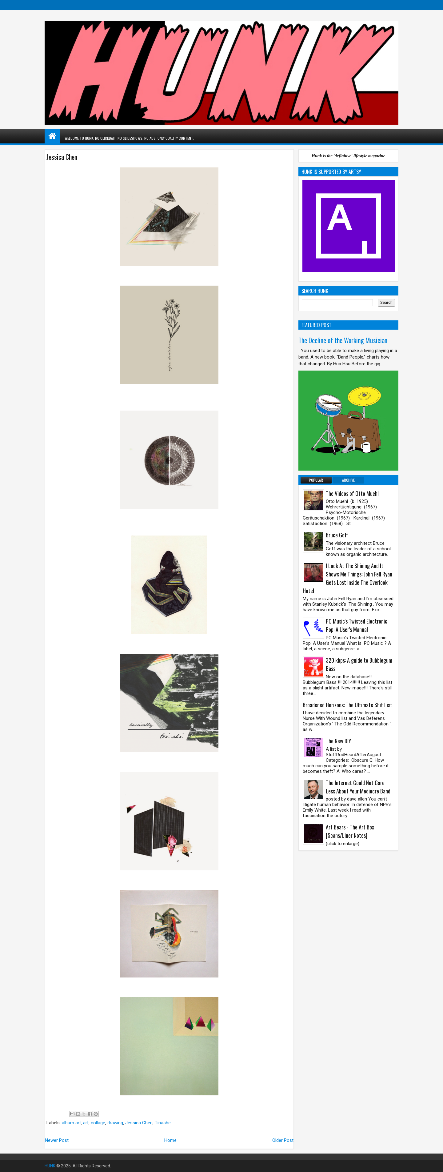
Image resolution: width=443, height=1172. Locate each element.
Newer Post (57, 1140)
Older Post (282, 1140)
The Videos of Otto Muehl (352, 493)
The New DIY (338, 741)
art (86, 1123)
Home (170, 1140)
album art (71, 1123)
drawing (115, 1123)
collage (98, 1123)
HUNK (50, 1165)
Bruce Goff (337, 535)
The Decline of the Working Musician (342, 340)
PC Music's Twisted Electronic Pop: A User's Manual (356, 625)
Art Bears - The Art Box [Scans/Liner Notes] (350, 831)
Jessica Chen (139, 1123)
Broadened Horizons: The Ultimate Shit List (347, 705)
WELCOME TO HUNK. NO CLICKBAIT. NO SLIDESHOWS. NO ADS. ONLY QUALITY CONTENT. (129, 138)
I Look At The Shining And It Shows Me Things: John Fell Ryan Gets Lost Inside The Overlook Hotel (347, 578)
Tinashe (163, 1123)
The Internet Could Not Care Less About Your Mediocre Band (358, 787)
